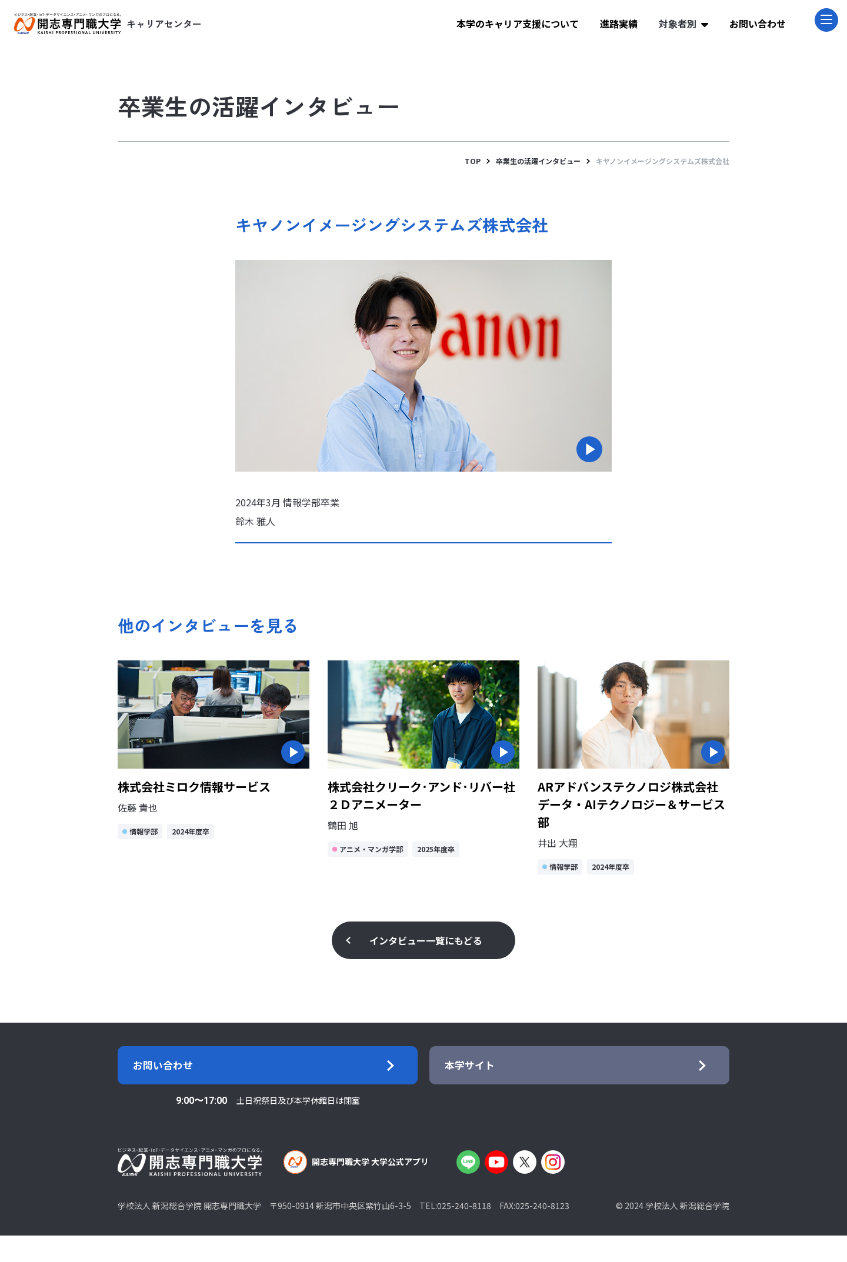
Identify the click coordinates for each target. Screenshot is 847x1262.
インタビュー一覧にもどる (425, 940)
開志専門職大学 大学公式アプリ (356, 1188)
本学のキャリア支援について (517, 23)
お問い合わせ (757, 23)
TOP (473, 161)
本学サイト (482, 1078)
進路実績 (619, 23)
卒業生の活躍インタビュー (538, 161)
